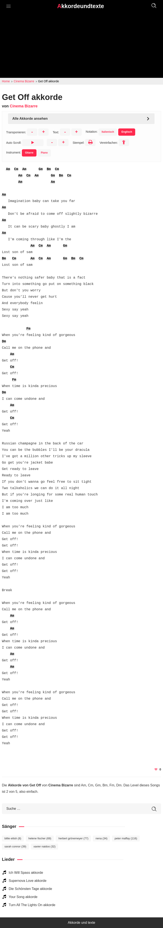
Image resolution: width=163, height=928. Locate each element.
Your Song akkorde (23, 897)
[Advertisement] (81, 46)
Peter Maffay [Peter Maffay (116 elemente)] (126, 838)
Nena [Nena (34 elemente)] (101, 838)
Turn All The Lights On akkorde (32, 905)
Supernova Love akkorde (27, 880)
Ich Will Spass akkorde (26, 872)
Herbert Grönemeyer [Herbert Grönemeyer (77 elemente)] (73, 838)
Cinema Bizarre (24, 106)
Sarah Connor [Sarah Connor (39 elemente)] (15, 846)
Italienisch (108, 131)
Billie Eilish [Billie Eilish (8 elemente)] (12, 838)
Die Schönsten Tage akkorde (30, 889)
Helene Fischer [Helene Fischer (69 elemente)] (39, 838)
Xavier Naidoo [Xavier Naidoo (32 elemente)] (45, 846)
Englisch (126, 131)
